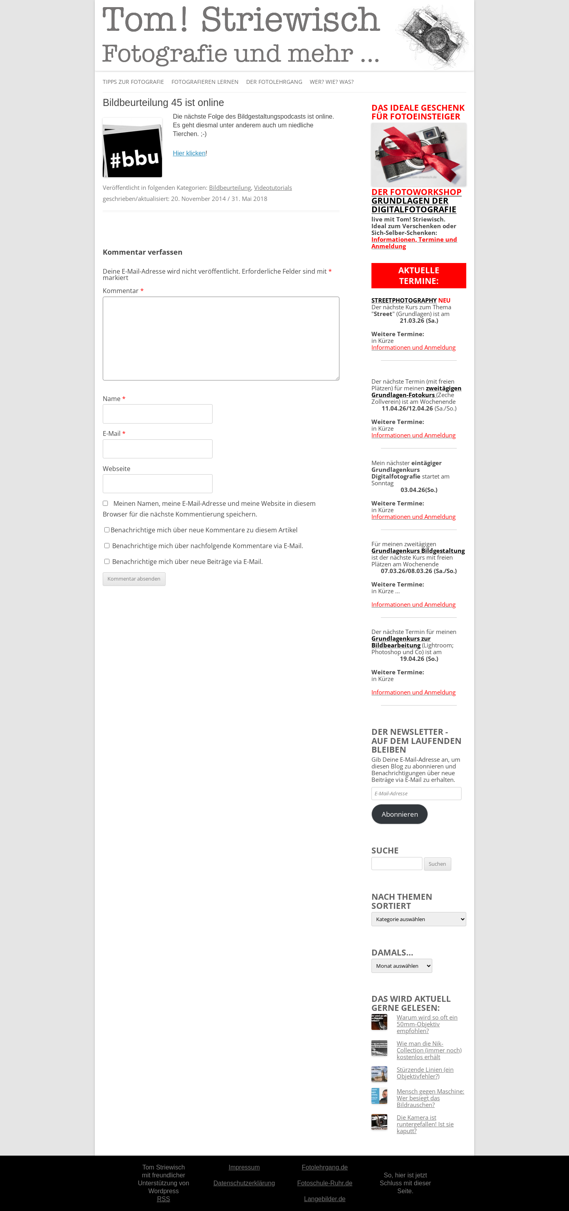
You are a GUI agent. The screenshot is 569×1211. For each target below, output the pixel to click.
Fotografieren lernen (205, 81)
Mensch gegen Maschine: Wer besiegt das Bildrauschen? (430, 1098)
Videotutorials (273, 187)
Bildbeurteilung (230, 187)
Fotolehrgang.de (325, 1167)
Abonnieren (400, 814)
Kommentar (123, 290)
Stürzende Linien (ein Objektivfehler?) (425, 1072)
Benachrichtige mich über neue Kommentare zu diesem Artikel (201, 530)
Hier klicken (189, 153)
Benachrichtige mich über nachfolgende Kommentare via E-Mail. (207, 545)
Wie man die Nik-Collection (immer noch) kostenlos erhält (429, 1050)
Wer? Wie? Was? (332, 81)
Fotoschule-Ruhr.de (324, 1183)
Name (114, 398)
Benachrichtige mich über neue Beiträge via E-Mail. (187, 561)
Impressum (244, 1167)
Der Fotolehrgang (274, 81)
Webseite (116, 468)
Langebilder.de (325, 1199)
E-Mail (114, 433)
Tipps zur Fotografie (133, 81)
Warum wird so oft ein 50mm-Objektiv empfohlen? (427, 1024)
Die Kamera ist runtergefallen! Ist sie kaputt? (425, 1124)
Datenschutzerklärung (244, 1183)
